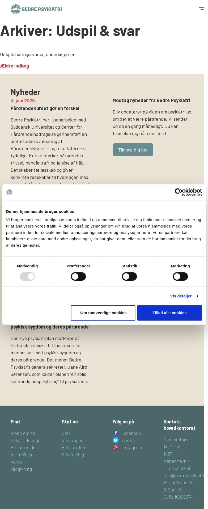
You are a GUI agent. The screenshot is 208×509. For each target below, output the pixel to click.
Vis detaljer (181, 296)
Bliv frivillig (73, 454)
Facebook (131, 433)
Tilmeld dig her (133, 150)
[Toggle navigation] (201, 9)
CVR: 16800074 (178, 497)
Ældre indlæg (14, 66)
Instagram (131, 447)
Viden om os (23, 433)
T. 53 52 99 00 (178, 468)
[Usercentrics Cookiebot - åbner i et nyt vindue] (178, 192)
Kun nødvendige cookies (103, 312)
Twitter (128, 440)
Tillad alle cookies (169, 312)
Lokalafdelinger (26, 440)
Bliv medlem (74, 447)
